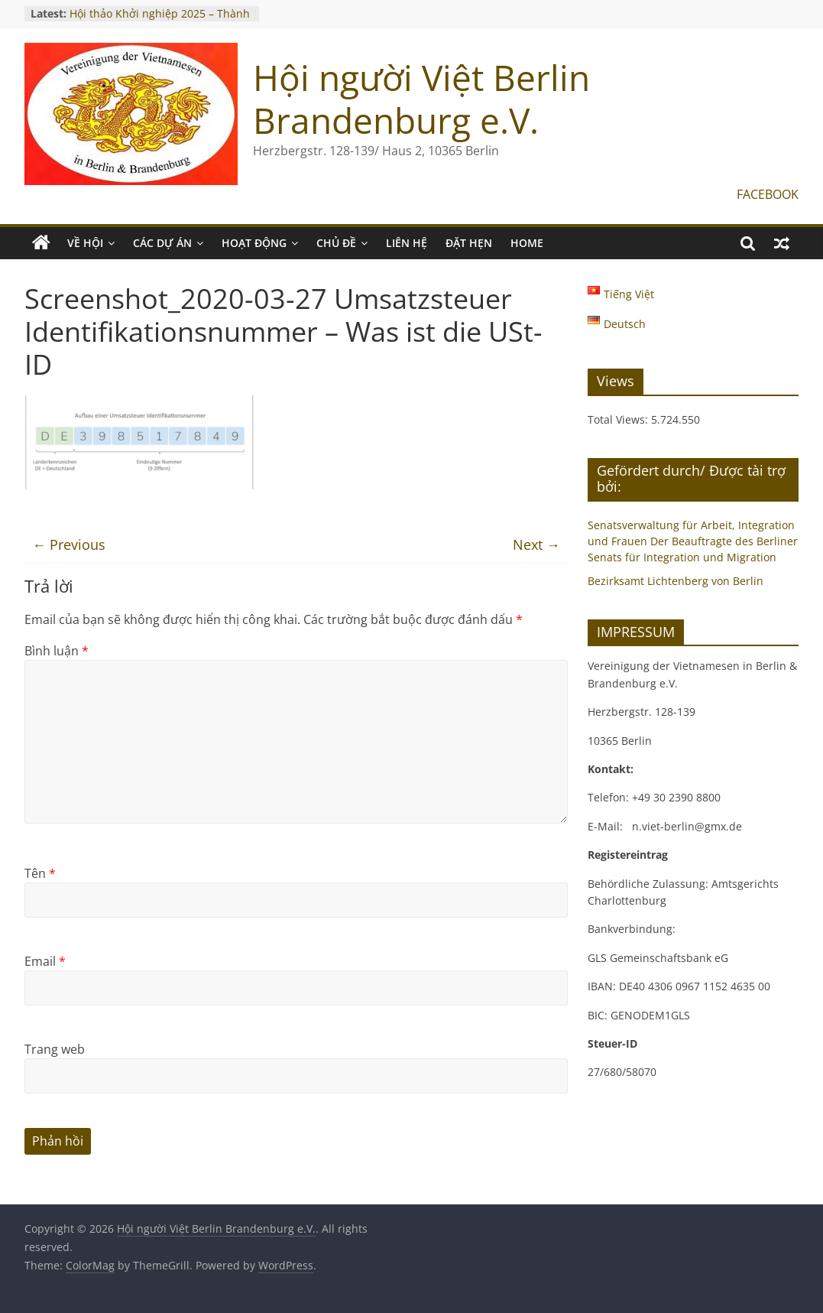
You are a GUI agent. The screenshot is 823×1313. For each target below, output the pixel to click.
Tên (40, 873)
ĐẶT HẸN (469, 243)
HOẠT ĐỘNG (254, 243)
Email (45, 961)
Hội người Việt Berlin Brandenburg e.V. (421, 98)
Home (526, 243)
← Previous (68, 544)
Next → (536, 544)
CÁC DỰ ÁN (162, 243)
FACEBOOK (768, 194)
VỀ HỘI (85, 243)
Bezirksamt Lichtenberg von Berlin (675, 581)
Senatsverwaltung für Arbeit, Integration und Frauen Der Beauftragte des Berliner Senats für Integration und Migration (693, 541)
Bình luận (56, 650)
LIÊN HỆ (406, 243)
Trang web (54, 1049)
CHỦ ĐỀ (336, 243)
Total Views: (619, 419)
